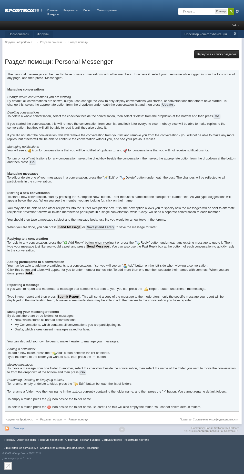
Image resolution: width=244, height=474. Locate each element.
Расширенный (237, 11)
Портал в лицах (90, 439)
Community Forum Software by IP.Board (215, 428)
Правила (185, 419)
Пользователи (19, 34)
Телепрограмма (107, 10)
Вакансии (93, 447)
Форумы (43, 34)
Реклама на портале (136, 439)
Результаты (70, 10)
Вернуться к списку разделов (216, 54)
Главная (52, 10)
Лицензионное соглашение (21, 447)
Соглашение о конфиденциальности (215, 419)
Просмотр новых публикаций (205, 34)
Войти (235, 25)
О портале (71, 439)
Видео (87, 10)
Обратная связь (26, 439)
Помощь (18, 428)
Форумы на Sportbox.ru (19, 419)
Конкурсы (53, 14)
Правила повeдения (50, 439)
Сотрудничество (112, 439)
